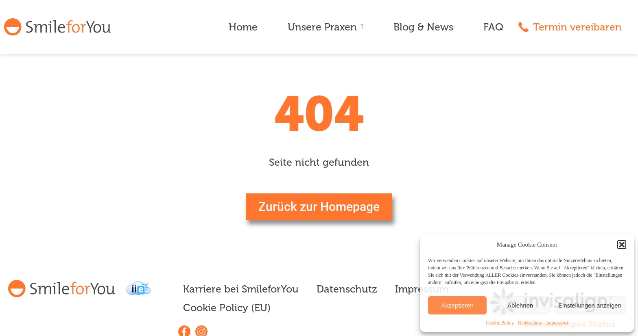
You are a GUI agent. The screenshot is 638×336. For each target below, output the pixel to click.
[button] (622, 245)
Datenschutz (530, 322)
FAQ (493, 27)
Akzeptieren (457, 305)
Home (243, 27)
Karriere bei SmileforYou (241, 289)
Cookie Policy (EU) (227, 308)
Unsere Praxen (325, 27)
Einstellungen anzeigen (589, 305)
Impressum (557, 322)
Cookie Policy (500, 322)
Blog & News (423, 27)
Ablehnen (520, 305)
